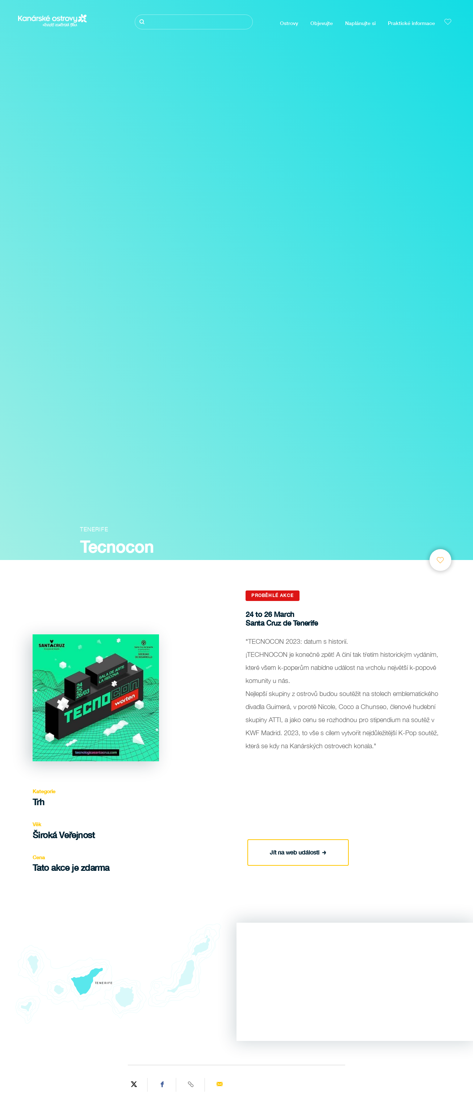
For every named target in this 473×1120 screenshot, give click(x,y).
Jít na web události (298, 851)
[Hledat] (194, 22)
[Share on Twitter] (134, 1085)
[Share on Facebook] (162, 1085)
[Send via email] (219, 1085)
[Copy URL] (191, 1085)
